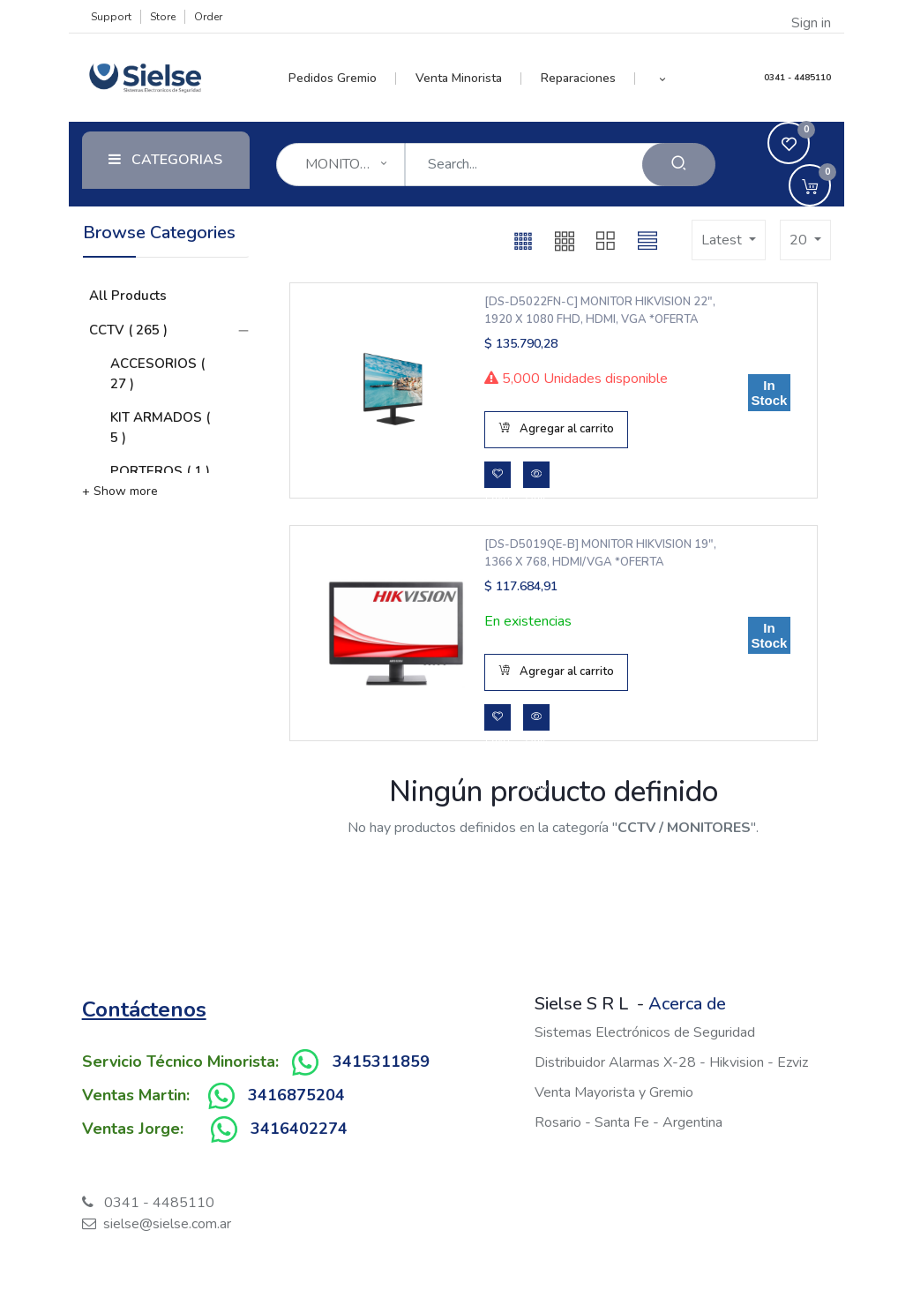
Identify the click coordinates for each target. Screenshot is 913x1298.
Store (163, 17)
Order (208, 17)
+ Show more (120, 491)
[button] (662, 78)
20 (800, 240)
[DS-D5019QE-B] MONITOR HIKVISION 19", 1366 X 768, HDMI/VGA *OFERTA (600, 553)
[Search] (678, 164)
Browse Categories (159, 232)
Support (111, 17)
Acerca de (687, 1004)
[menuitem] (342, 78)
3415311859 (381, 1061)
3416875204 (296, 1095)
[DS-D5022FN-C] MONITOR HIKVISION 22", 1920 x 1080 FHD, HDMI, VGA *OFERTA (599, 310)
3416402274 (299, 1128)
